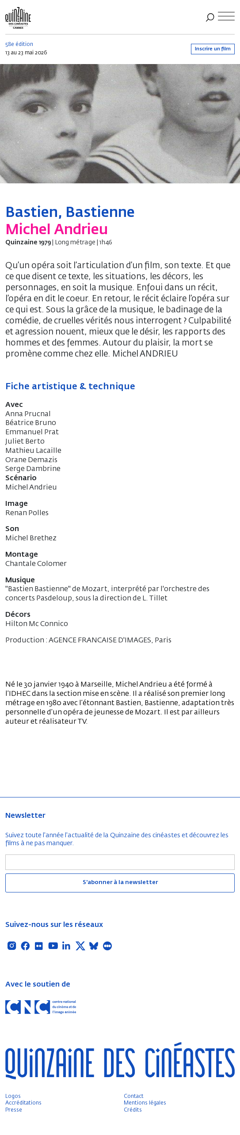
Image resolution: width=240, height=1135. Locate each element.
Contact (134, 1096)
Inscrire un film (213, 48)
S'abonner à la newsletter (120, 882)
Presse (13, 1110)
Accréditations (23, 1103)
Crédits (133, 1110)
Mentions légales (145, 1103)
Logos (13, 1096)
